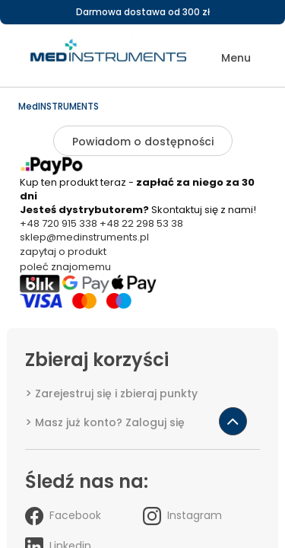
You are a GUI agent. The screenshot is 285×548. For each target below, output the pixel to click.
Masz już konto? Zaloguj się (110, 422)
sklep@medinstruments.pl (84, 237)
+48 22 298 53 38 (141, 223)
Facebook (63, 516)
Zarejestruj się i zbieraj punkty (116, 393)
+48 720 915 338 (58, 223)
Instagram (182, 516)
